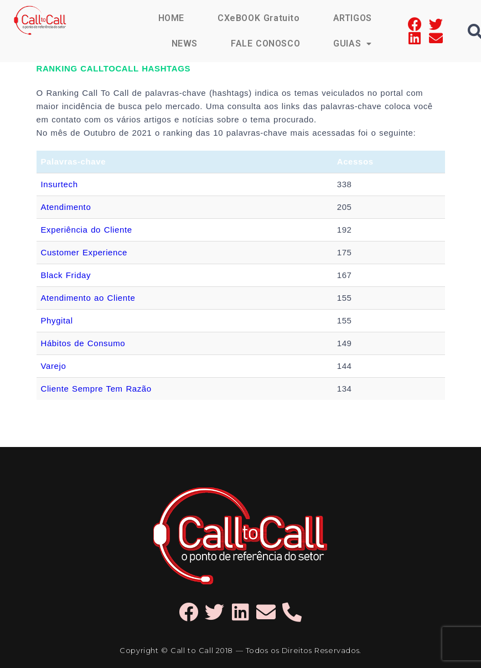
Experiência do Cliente (86, 229)
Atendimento (66, 207)
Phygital (57, 320)
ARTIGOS (352, 18)
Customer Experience (84, 252)
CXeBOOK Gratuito (259, 18)
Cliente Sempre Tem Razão (96, 388)
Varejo (53, 366)
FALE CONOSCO (265, 43)
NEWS (185, 43)
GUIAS (352, 43)
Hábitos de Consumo (83, 343)
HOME (171, 18)
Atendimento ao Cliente (88, 297)
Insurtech (59, 184)
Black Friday (66, 275)
